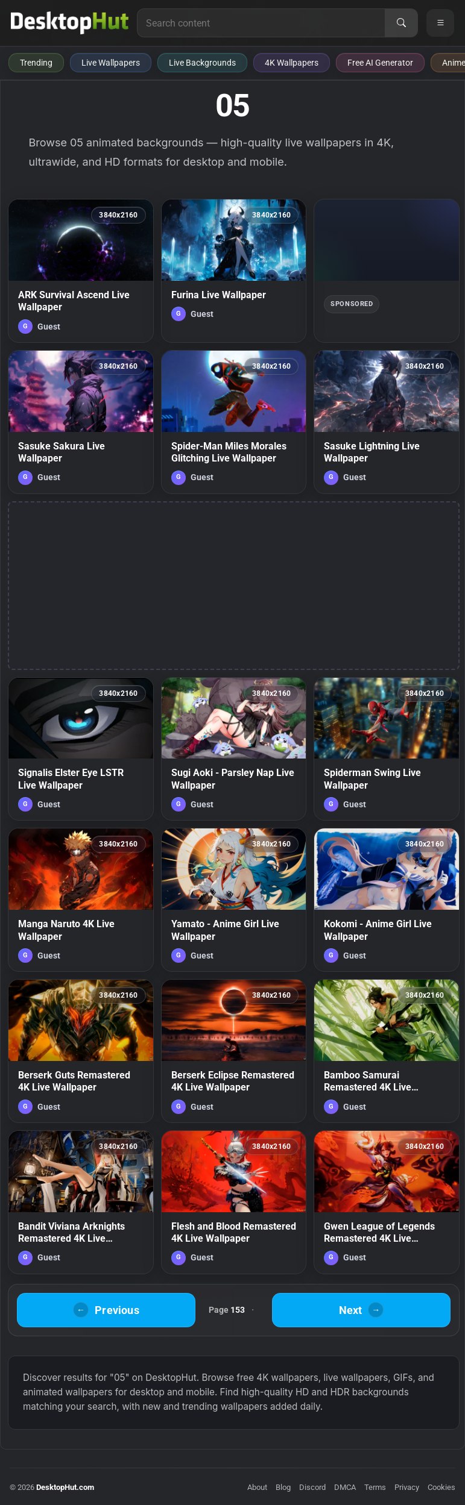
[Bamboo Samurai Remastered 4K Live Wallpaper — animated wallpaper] (386, 1051)
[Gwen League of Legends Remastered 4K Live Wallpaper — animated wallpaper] (386, 1202)
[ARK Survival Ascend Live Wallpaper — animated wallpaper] (80, 270)
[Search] (401, 23)
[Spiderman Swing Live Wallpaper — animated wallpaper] (386, 749)
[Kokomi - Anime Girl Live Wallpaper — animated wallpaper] (386, 899)
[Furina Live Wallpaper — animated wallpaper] (234, 270)
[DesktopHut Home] (69, 22)
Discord (312, 1487)
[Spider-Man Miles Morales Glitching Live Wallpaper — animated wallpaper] (234, 422)
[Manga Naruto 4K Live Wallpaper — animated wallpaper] (80, 899)
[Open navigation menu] (440, 23)
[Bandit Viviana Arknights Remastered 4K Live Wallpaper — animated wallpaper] (80, 1202)
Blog (283, 1487)
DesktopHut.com (65, 1487)
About (257, 1487)
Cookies (441, 1487)
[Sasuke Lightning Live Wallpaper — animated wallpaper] (386, 422)
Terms (375, 1487)
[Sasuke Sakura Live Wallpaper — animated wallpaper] (80, 422)
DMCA (345, 1487)
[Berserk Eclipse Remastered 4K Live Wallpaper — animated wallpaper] (234, 1051)
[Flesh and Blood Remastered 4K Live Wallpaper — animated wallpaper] (234, 1202)
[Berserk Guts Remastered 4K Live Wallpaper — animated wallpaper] (80, 1051)
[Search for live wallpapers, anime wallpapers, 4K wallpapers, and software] (261, 23)
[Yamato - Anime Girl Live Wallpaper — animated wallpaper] (234, 899)
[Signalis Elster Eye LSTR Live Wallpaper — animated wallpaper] (80, 749)
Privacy (406, 1487)
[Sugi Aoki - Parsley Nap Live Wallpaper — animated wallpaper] (234, 749)
